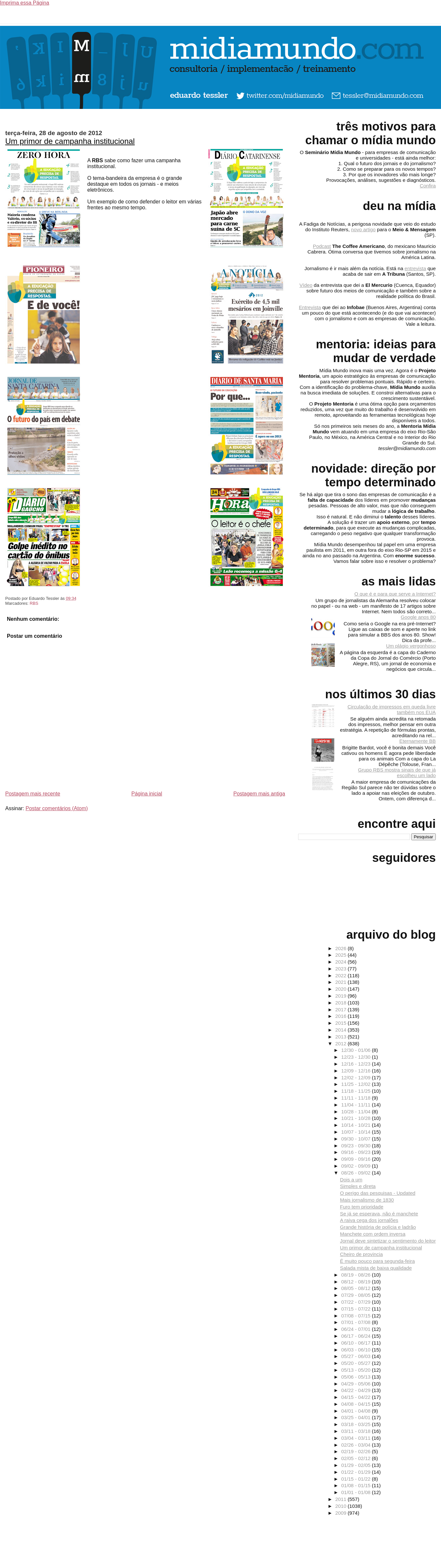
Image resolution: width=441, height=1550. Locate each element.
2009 (341, 1513)
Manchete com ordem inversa (372, 1234)
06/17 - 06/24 (356, 1336)
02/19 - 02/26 (356, 1451)
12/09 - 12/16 (356, 1070)
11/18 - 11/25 (356, 1091)
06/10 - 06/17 (356, 1343)
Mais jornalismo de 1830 (367, 1200)
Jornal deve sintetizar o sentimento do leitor (388, 1241)
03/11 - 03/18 (356, 1431)
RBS (34, 603)
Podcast (322, 246)
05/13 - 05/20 (356, 1370)
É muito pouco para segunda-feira (377, 1261)
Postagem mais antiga (259, 793)
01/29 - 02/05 (356, 1465)
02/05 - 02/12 (356, 1458)
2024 (341, 962)
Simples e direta (358, 1186)
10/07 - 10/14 (356, 1132)
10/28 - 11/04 (356, 1111)
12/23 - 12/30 (356, 1057)
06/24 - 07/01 (356, 1329)
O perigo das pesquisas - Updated (377, 1193)
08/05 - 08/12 (356, 1288)
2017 (341, 1009)
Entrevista (310, 307)
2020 (341, 989)
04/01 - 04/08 (356, 1411)
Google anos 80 (418, 617)
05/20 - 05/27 (356, 1363)
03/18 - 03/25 (356, 1424)
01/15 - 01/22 (356, 1479)
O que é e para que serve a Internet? (395, 594)
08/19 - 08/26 (356, 1275)
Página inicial (146, 793)
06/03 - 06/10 (356, 1349)
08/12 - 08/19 (356, 1281)
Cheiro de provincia (361, 1254)
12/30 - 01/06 (356, 1050)
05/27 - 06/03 (356, 1356)
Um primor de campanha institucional (70, 141)
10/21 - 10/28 (356, 1118)
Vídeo (306, 285)
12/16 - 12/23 (356, 1064)
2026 (341, 948)
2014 (341, 1030)
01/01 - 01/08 (356, 1492)
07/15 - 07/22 (356, 1309)
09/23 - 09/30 (356, 1145)
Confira (428, 185)
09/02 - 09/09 (356, 1166)
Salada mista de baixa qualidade (376, 1268)
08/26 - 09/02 (356, 1173)
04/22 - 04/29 (356, 1390)
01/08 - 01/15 (356, 1485)
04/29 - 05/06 (356, 1383)
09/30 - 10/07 (356, 1138)
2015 (341, 1023)
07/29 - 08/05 (356, 1295)
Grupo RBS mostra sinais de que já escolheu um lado (397, 772)
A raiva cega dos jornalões (369, 1220)
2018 (341, 1002)
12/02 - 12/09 (356, 1077)
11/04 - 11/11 (356, 1104)
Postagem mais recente (32, 793)
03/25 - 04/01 (356, 1417)
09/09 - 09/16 (356, 1159)
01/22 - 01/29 (356, 1472)
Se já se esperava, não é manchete (379, 1213)
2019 (341, 996)
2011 (341, 1499)
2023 (341, 968)
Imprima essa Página (24, 3)
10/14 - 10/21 (356, 1125)
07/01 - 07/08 (356, 1322)
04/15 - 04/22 (356, 1397)
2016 (341, 1016)
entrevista (415, 268)
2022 (341, 975)
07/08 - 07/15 (356, 1315)
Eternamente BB (417, 741)
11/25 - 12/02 (356, 1084)
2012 (341, 1043)
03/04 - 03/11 (356, 1438)
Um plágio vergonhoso (411, 646)
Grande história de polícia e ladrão (378, 1227)
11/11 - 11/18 (356, 1098)
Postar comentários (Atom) (56, 808)
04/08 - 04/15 (356, 1404)
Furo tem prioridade (361, 1207)
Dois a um (351, 1179)
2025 (341, 955)
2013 (341, 1036)
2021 (341, 982)
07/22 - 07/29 (356, 1302)
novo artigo (363, 229)
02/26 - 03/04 (356, 1445)
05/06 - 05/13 (356, 1377)
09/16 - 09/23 (356, 1152)
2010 (341, 1506)
